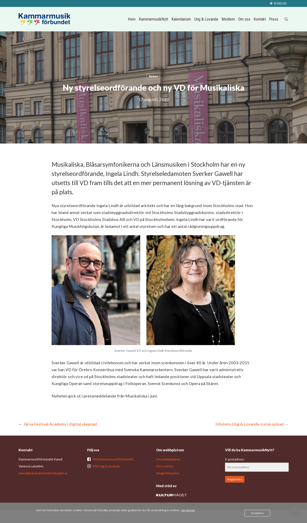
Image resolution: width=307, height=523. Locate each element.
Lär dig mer (188, 510)
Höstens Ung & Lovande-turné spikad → (252, 423)
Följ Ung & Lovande (106, 466)
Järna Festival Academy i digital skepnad (60, 423)
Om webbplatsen (168, 459)
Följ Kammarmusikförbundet (113, 459)
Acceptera (257, 513)
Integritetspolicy (168, 473)
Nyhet (153, 76)
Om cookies (164, 466)
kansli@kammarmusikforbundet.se (43, 473)
